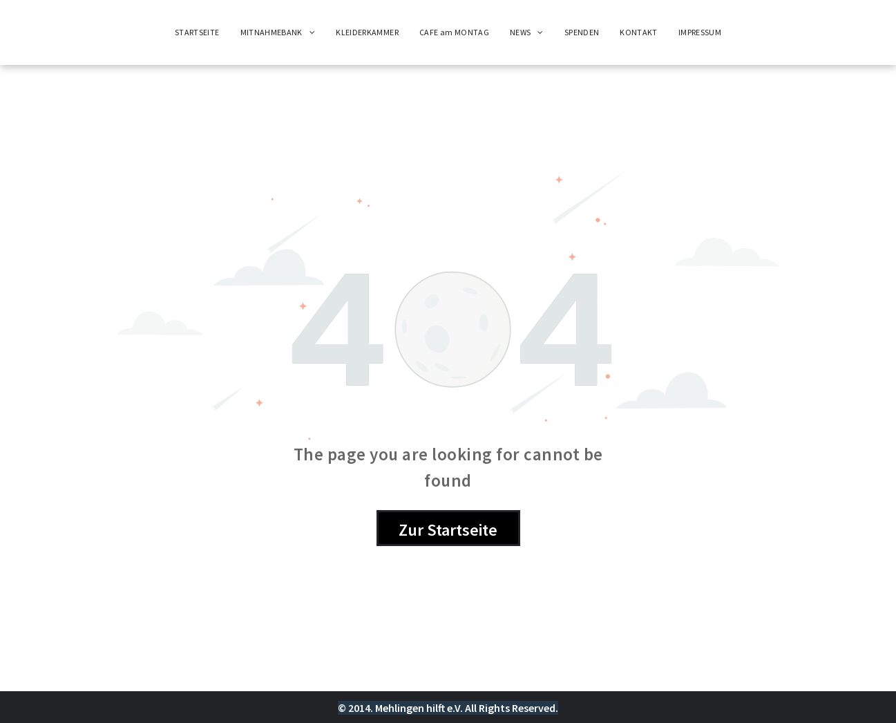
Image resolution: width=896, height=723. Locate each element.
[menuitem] (197, 32)
